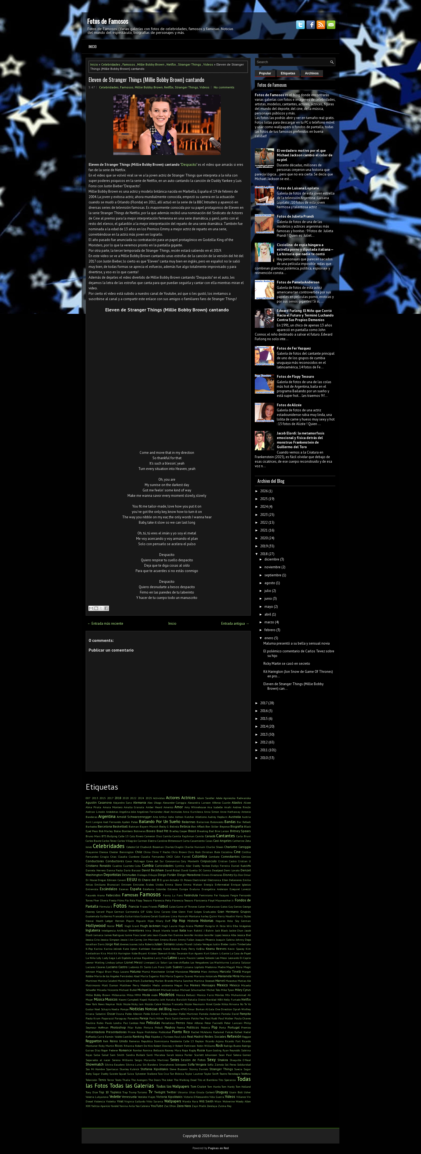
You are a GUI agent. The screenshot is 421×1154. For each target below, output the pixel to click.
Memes (195, 985)
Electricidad (199, 880)
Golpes (198, 912)
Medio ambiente (163, 985)
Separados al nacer (98, 1060)
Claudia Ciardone (128, 856)
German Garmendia (126, 912)
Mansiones (181, 971)
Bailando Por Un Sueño (159, 821)
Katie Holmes (171, 949)
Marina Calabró (107, 981)
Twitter (171, 1092)
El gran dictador (169, 880)
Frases (144, 906)
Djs (235, 875)
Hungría (210, 926)
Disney (228, 875)
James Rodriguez (114, 935)
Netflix (171, 64)
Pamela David (230, 1014)
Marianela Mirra (228, 976)
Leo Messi (221, 958)
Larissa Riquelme (142, 958)
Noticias (136, 1008)
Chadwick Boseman (152, 847)
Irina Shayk (152, 930)
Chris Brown (179, 852)
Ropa (185, 1050)
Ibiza (223, 926)
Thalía (126, 1080)
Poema (181, 1027)
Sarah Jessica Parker (179, 1055)
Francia (134, 906)
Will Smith (206, 1101)
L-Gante (224, 953)
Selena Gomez (242, 1055)
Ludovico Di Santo (140, 967)
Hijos (151, 921)
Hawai (90, 921)
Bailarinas (188, 822)
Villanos (241, 1097)
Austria (246, 817)
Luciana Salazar (240, 962)
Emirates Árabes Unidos (148, 884)
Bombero (127, 831)
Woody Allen (243, 1101)
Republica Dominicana (155, 1041)
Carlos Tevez (109, 841)
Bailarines (203, 822)
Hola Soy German (239, 921)
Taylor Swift (211, 1074)
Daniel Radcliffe (241, 866)
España (135, 889)
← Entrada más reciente (105, 623)
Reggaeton (94, 1041)
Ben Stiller (212, 826)
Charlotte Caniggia (237, 847)
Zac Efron (170, 1106)
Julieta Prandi (184, 944)
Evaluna (195, 889)
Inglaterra (93, 930)
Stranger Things (189, 64)
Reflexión (234, 1036)
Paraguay (120, 1018)
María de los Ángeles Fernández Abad (117, 976)
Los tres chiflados (179, 962)
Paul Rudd (211, 1018)
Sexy (211, 1059)
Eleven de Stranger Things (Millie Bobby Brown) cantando (146, 79)
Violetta (111, 1101)
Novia (176, 1009)
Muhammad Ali (241, 995)
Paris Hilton (156, 1018)
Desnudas (129, 875)
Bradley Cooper (178, 831)
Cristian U (244, 861)
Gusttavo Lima (168, 916)
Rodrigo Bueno (232, 1046)
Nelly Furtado (232, 999)
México (235, 985)
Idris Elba (232, 926)
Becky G (164, 826)
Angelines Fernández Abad (153, 812)
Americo (168, 807)
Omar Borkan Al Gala (201, 1009)
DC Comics (205, 870)
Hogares (220, 921)
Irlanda (165, 930)
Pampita (245, 1014)
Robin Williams (206, 1046)
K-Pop (89, 949)
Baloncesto (216, 822)
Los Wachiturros (219, 962)
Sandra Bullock (135, 1055)
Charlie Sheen (214, 847)
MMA (138, 995)
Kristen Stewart (158, 953)
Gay (230, 906)
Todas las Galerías (132, 1085)
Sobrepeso (181, 1064)
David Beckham (153, 870)
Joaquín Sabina (225, 939)
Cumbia (148, 865)
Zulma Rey (224, 1106)
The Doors (154, 1080)
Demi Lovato (231, 870)
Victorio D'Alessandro (196, 1097)
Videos (208, 64)
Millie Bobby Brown (150, 64)
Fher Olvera (100, 900)
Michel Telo (213, 990)
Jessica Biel (244, 935)
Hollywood (96, 925)
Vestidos (142, 1097)
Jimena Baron (168, 939)
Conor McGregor (135, 861)
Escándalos (108, 889)
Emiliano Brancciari (107, 884)
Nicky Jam (137, 1004)
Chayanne (92, 852)
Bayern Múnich (149, 826)
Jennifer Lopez (212, 935)
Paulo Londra (113, 1023)
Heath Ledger (104, 921)
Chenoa (103, 852)
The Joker (167, 1080)
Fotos (120, 905)
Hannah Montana (189, 916)
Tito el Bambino (207, 1080)
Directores (216, 875)
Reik (105, 1041)
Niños (225, 1004)
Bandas (230, 821)
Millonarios (118, 995)
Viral (120, 1101)
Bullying (112, 836)
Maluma (135, 971)
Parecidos (133, 1018)
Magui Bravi (104, 971)
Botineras (140, 831)
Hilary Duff (163, 921)
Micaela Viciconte (107, 990)
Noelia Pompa (119, 1009)
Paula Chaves (242, 1018)
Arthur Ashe (166, 817)
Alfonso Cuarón (221, 802)
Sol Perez (230, 1064)
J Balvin (209, 930)
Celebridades (110, 64)
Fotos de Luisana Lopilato (298, 188)
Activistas (159, 798)
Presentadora (95, 1032)
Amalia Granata (134, 807)
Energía (208, 884)
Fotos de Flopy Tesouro (295, 376)
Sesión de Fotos (193, 1060)
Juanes (133, 944)
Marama (194, 971)
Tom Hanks (214, 1086)
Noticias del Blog (158, 1009)
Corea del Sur (155, 861)
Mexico (222, 985)
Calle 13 (123, 836)
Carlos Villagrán (127, 841)
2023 (264, 514)
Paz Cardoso (130, 1023)
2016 (264, 711)
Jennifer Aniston (194, 935)
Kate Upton (130, 949)
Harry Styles (243, 916)
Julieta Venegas (203, 944)
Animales (176, 812)
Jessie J (125, 939)
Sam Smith (117, 1055)
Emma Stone (173, 884)
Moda (146, 995)
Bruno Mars (93, 836)
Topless (115, 1092)
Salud (104, 1055)
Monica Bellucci (186, 995)
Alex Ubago (154, 802)
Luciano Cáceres (95, 967)
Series (174, 1060)
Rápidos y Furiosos (162, 1036)
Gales (172, 906)
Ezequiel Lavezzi (240, 889)
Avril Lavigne (94, 822)
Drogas (102, 880)
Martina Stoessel (204, 981)
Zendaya (212, 1106)
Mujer (89, 999)
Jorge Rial (112, 944)
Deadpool (217, 870)
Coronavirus (172, 861)
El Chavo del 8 (148, 880)
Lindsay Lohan (115, 962)
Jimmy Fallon (186, 939)
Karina (98, 949)
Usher (247, 1092)
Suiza (130, 1074)
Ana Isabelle (215, 807)
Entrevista (92, 889)
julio (267, 590)
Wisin (218, 1101)
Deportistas (112, 874)
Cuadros (117, 866)
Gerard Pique (104, 912)
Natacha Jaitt (156, 999)
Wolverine (229, 1101)
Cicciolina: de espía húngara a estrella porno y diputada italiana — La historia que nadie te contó (305, 249)
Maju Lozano (121, 971)
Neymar (110, 1004)
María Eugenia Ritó (152, 976)
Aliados (237, 802)
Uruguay (222, 1092)
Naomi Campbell (129, 999)
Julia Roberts (146, 944)
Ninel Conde (213, 1004)
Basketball (120, 826)
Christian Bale (211, 852)
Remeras (134, 1041)
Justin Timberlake (240, 944)
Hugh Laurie (169, 926)
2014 (264, 726)
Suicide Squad (117, 1074)
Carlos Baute (93, 841)
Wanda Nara (190, 1101)
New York (91, 1004)
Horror (111, 926)
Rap (147, 1036)
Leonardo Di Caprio (239, 958)
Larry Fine (160, 958)
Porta (222, 1027)
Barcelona (105, 826)
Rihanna (129, 1046)
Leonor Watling (95, 962)
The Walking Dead (185, 1080)
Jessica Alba (229, 935)
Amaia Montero (112, 807)
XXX (88, 1106)
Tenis (102, 1080)
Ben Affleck (198, 826)
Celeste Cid (132, 847)
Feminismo (206, 895)
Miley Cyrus (243, 990)
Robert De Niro (144, 1046)
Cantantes (225, 835)
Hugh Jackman (150, 926)
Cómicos (246, 856)
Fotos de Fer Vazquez (294, 348)
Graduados (209, 912)
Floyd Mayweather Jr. (221, 900)
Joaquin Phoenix (205, 939)
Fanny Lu (169, 895)
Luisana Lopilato (193, 967)
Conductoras (95, 861)
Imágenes (245, 926)
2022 (133, 798)
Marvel (220, 981)
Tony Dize (92, 1092)
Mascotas (231, 981)
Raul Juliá (180, 1036)
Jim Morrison (151, 939)
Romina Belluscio (153, 1050)
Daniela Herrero (96, 870)
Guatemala (92, 916)
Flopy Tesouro (144, 900)
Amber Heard (154, 807)
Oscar (111, 1014)
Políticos (193, 1027)
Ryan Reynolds (231, 1050)
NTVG (183, 1009)
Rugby (192, 1050)
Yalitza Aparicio (100, 1106)
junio (268, 598)
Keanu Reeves (216, 949)
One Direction (223, 1009)
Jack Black (221, 930)
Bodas (117, 831)
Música (99, 999)
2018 (118, 798)
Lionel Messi (133, 962)
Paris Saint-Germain (177, 1018)
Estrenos (173, 889)
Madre (222, 967)
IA (217, 926)
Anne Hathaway (230, 812)
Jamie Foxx (132, 935)
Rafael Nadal (242, 1032)
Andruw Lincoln (95, 812)
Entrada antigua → (235, 623)
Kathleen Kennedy (150, 949)
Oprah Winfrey (242, 1009)
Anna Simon (211, 812)
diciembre (271, 559)
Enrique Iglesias (241, 884)
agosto (269, 583)
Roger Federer (109, 1050)
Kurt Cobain (211, 953)
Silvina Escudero (115, 1064)
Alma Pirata (93, 807)
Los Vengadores (199, 962)
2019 (264, 546)
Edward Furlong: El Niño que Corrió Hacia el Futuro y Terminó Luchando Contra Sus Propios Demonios (305, 315)
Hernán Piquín (124, 921)
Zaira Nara (184, 1106)
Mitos (130, 995)
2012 (264, 742)
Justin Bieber (220, 944)
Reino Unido (119, 1041)
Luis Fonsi (158, 967)
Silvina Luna (134, 1064)
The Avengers (139, 1080)
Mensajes (208, 985)
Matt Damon (110, 985)
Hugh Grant (132, 926)
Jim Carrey (136, 939)
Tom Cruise (198, 1086)
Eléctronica (214, 880)
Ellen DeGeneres (232, 880)
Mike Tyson (227, 990)
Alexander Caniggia (175, 802)
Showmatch (95, 1064)
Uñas (192, 1092)
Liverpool (149, 962)
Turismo (142, 1092)
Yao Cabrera (143, 1106)
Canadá (210, 836)
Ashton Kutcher (184, 817)
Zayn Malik (199, 1106)
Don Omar (244, 875)
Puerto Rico (181, 1032)
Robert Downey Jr (164, 1046)
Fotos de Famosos (107, 21)
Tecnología (234, 1074)
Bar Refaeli (244, 822)
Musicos (111, 999)
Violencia (99, 1101)
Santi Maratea (155, 1055)
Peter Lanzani (233, 1023)
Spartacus (112, 1069)
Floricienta (200, 900)
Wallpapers (172, 1101)
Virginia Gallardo (134, 1101)
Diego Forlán (167, 875)
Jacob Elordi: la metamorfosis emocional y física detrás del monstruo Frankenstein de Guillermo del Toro (300, 440)
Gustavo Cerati (149, 916)
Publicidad (165, 1032)
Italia (182, 930)
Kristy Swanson (177, 953)
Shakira (222, 1060)
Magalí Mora (234, 967)
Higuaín (141, 921)
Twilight (159, 1092)
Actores (173, 797)
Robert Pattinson (185, 1046)
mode (154, 995)
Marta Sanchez (183, 981)
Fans (180, 895)
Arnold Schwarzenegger (134, 817)
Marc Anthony (210, 971)
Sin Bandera (150, 1064)
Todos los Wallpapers (172, 1086)
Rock (219, 1045)
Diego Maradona (189, 875)
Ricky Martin (106, 1046)
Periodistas (168, 1023)
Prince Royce (135, 1032)
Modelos (167, 994)
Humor (199, 926)
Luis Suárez (174, 967)
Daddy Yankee (201, 866)
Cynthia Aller (183, 866)
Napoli (143, 999)
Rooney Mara (173, 1050)
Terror (110, 1080)
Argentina (106, 816)
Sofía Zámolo (215, 1064)
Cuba (138, 866)
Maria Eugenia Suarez (179, 976)
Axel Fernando (112, 822)
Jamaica (98, 935)
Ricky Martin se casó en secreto (286, 663)
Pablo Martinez (188, 1014)
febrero (269, 630)
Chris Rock (194, 852)
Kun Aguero (195, 953)
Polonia (205, 1027)
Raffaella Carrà (95, 1036)
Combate (214, 856)
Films (120, 900)
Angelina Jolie (127, 812)
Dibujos (152, 875)
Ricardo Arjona (214, 1041)
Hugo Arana (186, 926)
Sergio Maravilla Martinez (152, 1060)
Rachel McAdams (201, 1032)
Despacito (188, 164)
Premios (246, 1027)
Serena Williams (122, 1060)
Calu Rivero (137, 836)
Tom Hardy (228, 1086)
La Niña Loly (93, 958)
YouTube (157, 1106)
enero (268, 638)
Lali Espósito (123, 958)
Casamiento (197, 841)
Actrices (188, 797)
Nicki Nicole (123, 1004)
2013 (95, 798)
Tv (150, 1091)
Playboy (170, 1027)
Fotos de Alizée (289, 405)
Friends (152, 906)
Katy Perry (188, 949)
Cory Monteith (190, 861)
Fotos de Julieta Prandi (295, 216)
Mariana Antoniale (205, 976)
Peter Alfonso (195, 1023)
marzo (269, 622)
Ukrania (183, 1092)
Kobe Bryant (139, 953)
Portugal (233, 1027)
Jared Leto (146, 935)
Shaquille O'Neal (240, 1060)
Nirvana (234, 1004)
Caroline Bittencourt (169, 841)
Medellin (145, 985)
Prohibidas (151, 1032)
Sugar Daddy (100, 1074)
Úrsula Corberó (205, 1092)
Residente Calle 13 (182, 1041)
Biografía (236, 826)
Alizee (247, 802)
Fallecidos (113, 895)
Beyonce (225, 826)
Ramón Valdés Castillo (118, 1036)
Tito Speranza (227, 1080)
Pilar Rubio (135, 1027)
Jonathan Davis (95, 944)
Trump (132, 1092)
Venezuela (129, 1097)
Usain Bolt (236, 1092)
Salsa (96, 1055)
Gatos (224, 906)
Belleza (185, 826)
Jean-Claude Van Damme (168, 935)
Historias (206, 920)
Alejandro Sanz (122, 802)
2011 (264, 750)
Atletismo (201, 817)
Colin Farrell (182, 856)
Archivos (312, 73)
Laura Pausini (186, 958)
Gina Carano (162, 912)
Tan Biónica (177, 1074)
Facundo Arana (95, 895)
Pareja (144, 1018)
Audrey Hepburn (217, 817)
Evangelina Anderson (215, 889)
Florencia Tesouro (182, 900)
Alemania (139, 802)
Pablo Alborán (133, 1014)
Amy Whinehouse (195, 807)
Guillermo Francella (112, 916)
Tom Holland (243, 1086)
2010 (264, 758)
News (101, 1004)
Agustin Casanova (99, 802)
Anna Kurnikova (193, 812)
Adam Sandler (206, 798)
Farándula (191, 895)
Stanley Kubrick (129, 1069)
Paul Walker (225, 1018)
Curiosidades (164, 866)
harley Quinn (209, 916)
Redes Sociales (215, 1036)
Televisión (91, 1080)
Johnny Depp (243, 939)
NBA (220, 999)
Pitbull (159, 1027)
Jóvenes (124, 944)
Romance (125, 1050)
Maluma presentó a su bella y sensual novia (296, 643)
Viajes (151, 1097)
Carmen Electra (147, 841)
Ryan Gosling (214, 1050)
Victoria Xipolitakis (169, 1097)
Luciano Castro (117, 967)
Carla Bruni (243, 836)
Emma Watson (192, 884)
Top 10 (104, 1092)
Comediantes (230, 856)
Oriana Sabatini (96, 1014)
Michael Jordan (170, 990)
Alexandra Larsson (199, 802)
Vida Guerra (216, 1097)
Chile (138, 852)
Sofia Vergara (197, 1064)
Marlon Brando (164, 981)
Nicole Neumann (194, 1004)
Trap (125, 1092)
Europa (183, 889)
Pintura (148, 1027)
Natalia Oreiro (197, 999)
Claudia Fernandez (153, 856)
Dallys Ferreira (220, 866)
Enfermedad (222, 884)
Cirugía (104, 856)
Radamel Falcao (223, 1032)
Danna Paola (115, 870)
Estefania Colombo (154, 889)
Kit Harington (122, 953)
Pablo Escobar (169, 1014)
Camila (167, 836)
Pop (214, 1027)
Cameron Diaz (153, 836)
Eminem (126, 884)
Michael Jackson (148, 990)
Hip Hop (179, 920)
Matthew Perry (129, 985)
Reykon (199, 1041)
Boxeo (150, 831)
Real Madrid (195, 1036)
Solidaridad (244, 1064)
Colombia (199, 856)
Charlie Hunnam (195, 847)
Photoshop (118, 1027)
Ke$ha (200, 949)
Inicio (93, 46)
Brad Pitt (162, 831)
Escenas (123, 889)
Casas (209, 841)
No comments (224, 87)
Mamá (146, 971)
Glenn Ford (186, 912)
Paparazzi (107, 1018)
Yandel (115, 1106)
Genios (238, 906)
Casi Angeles (222, 841)
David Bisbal (172, 870)
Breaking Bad (205, 831)
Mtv (227, 995)
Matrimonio (93, 985)
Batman (134, 826)
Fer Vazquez (221, 895)
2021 (264, 530)
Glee (174, 912)
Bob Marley (106, 831)
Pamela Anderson (209, 1014)
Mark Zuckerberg (143, 981)
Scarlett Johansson (205, 1055)
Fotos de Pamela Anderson (298, 282)
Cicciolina (227, 852)
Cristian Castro (227, 861)
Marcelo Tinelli (230, 971)
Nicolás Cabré (153, 1004)
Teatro (223, 1074)
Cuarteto (128, 866)
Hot (119, 925)
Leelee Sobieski (206, 958)
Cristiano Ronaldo (98, 866)
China (147, 852)
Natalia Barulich (176, 999)
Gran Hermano (228, 911)
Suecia (238, 1069)
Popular (265, 73)
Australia (234, 817)
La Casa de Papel (240, 953)
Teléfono (246, 1074)
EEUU (132, 879)
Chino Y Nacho (161, 852)
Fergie (234, 895)
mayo (268, 606)
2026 (264, 491)
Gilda (149, 912)
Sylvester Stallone (146, 1074)
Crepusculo (208, 861)
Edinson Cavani (116, 880)
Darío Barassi (132, 870)
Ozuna (120, 1014)
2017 (110, 798)
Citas (113, 856)
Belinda (174, 826)
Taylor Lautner (194, 1074)
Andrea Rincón (242, 807)
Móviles (219, 995)
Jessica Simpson (110, 939)
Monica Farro (205, 995)
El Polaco (186, 880)
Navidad (211, 999)
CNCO (169, 856)
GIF (143, 912)
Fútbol (163, 906)
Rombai (137, 1050)
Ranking (138, 1036)
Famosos (128, 64)
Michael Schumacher (193, 990)
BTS (103, 836)
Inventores (136, 930)
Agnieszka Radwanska (237, 798)
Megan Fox (181, 985)
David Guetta (189, 870)
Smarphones (166, 1064)
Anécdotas (112, 812)
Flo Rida (130, 900)
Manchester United (162, 971)
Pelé (142, 1023)
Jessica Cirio (93, 939)
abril (267, 614)
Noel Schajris (102, 1009)
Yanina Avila (127, 1106)
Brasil (192, 831)
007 (88, 798)
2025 (149, 798)
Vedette (115, 1096)
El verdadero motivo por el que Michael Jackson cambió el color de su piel (304, 155)
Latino (172, 957)
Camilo (199, 836)
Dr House (91, 880)
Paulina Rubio (94, 1023)
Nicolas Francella (172, 1004)
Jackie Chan (236, 930)
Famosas (130, 894)
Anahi (227, 807)
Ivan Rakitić (194, 930)
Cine (237, 852)
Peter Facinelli (214, 1023)
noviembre (272, 567)
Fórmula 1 (105, 906)
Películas (153, 1022)
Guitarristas (132, 916)
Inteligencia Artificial (114, 930)
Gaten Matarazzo (209, 906)
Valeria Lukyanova (97, 1097)
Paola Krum (93, 1018)
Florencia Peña (162, 900)
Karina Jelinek (113, 949)
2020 (125, 798)
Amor (179, 807)
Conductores (115, 861)
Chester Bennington (121, 852)
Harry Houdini (226, 916)
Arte (155, 817)
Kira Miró (106, 953)
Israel (174, 930)
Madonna (211, 967)
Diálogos (142, 875)
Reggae (246, 1036)
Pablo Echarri (151, 1014)
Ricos (119, 1046)
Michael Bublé (127, 990)
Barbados (91, 826)
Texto (118, 1080)
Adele (219, 798)
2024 (141, 798)
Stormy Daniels (198, 1069)
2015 (102, 798)
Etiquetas (288, 73)
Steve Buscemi (178, 1069)
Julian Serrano (165, 944)
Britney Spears (240, 831)
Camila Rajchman (183, 836)
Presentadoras (116, 1032)
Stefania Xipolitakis (154, 1069)
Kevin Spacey (236, 949)
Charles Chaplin (174, 847)
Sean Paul (225, 1055)
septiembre (272, 575)
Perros (180, 1023)
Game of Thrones (186, 906)
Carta (186, 841)
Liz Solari (161, 962)
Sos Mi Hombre (95, 1069)
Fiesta (113, 900)
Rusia (201, 1050)
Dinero (205, 875)
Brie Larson (222, 831)
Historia (192, 921)
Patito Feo (197, 1018)
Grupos (245, 911)
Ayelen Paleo (130, 822)
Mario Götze (125, 981)
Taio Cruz (163, 1074)
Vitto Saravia (154, 1101)
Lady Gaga (108, 958)
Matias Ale (244, 981)
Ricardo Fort (232, 1041)
